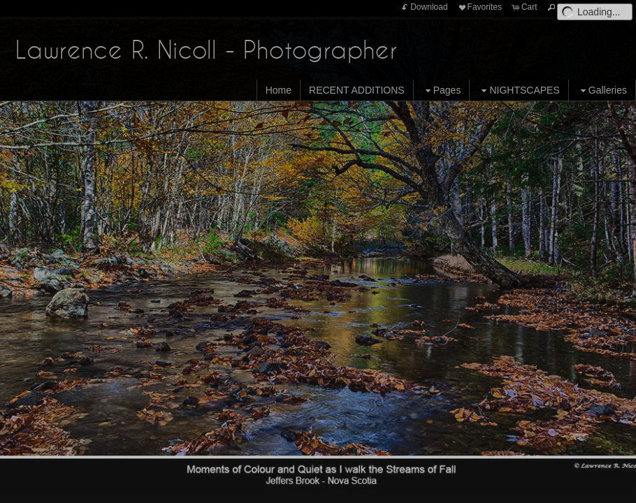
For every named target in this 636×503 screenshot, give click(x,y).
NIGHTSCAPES (518, 90)
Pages (441, 90)
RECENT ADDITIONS (357, 90)
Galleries (602, 90)
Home (278, 90)
